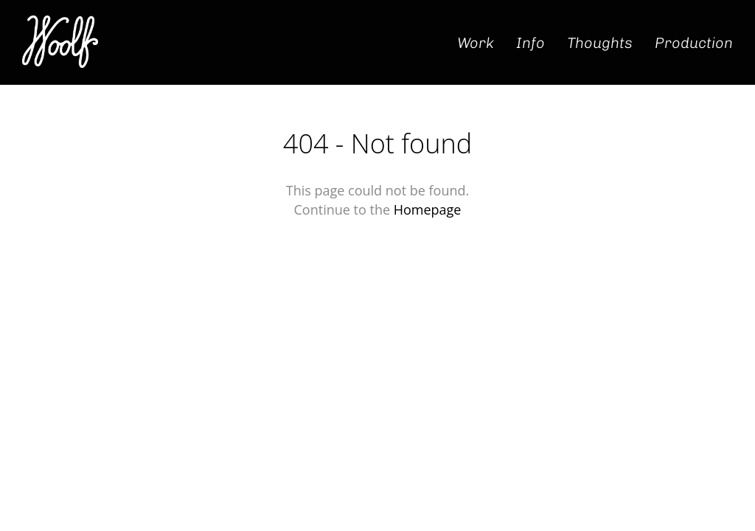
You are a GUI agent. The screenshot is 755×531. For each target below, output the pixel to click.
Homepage (428, 209)
